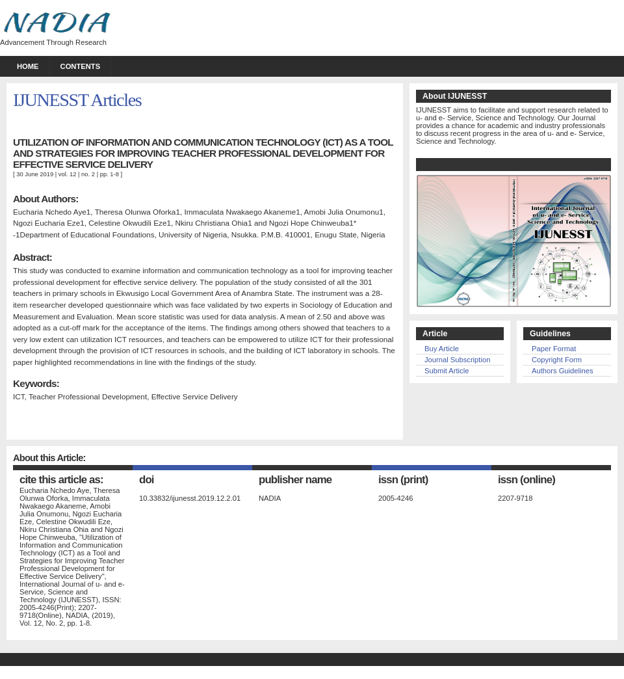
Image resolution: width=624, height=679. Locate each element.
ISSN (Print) (403, 479)
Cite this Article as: (61, 479)
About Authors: (46, 198)
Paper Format (554, 349)
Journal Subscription (457, 360)
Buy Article (441, 349)
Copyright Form (557, 360)
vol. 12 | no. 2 (77, 174)
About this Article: (49, 458)
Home (28, 66)
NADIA (270, 498)
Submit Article (446, 371)
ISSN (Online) (526, 479)
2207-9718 (515, 498)
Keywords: (36, 383)
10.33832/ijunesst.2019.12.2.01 (189, 498)
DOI (146, 479)
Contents (80, 66)
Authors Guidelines (562, 371)
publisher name (295, 479)
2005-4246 (395, 498)
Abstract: (32, 257)
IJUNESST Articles (77, 100)
